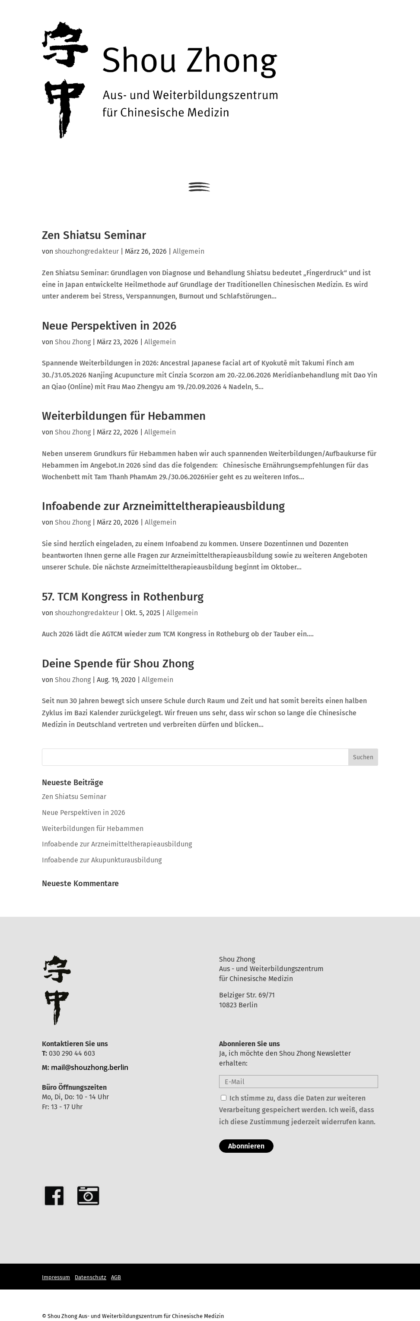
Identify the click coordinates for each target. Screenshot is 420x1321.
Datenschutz (90, 1277)
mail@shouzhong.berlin (89, 1067)
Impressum (56, 1277)
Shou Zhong (73, 342)
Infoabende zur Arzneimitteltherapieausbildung (163, 506)
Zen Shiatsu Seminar (94, 235)
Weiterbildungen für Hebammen (124, 416)
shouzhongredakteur (87, 251)
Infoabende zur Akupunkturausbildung (102, 860)
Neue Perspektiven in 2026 (109, 326)
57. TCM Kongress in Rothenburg (123, 597)
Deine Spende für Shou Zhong (118, 663)
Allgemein (188, 251)
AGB (116, 1277)
